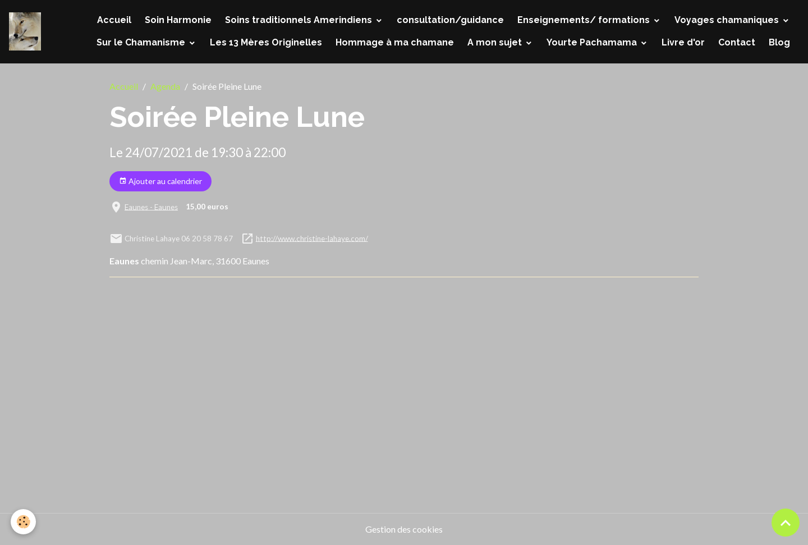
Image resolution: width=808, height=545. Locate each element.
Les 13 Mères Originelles (266, 42)
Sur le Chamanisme (142, 42)
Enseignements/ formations (584, 20)
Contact (736, 42)
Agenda (165, 86)
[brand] (25, 31)
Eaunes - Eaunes (151, 206)
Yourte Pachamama (593, 42)
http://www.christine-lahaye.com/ (312, 237)
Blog (779, 42)
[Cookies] (23, 521)
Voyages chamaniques (727, 20)
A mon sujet (495, 42)
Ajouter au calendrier (160, 181)
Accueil (114, 20)
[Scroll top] (786, 523)
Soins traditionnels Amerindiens (299, 20)
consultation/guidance (450, 20)
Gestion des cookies (404, 529)
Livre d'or (683, 42)
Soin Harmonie (178, 20)
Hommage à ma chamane (395, 42)
